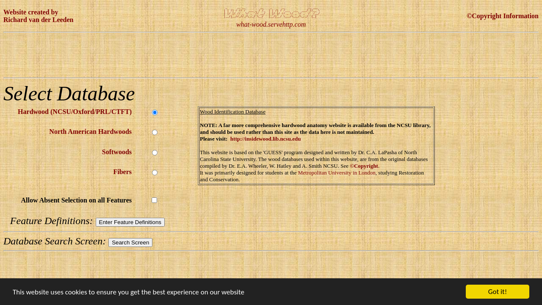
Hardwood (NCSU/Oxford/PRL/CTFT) (75, 115)
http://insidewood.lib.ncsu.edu (265, 142)
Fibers (122, 175)
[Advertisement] (157, 58)
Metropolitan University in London (337, 176)
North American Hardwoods (90, 135)
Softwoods (117, 155)
